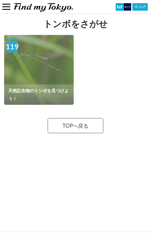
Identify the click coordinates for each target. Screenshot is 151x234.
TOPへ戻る (75, 125)
